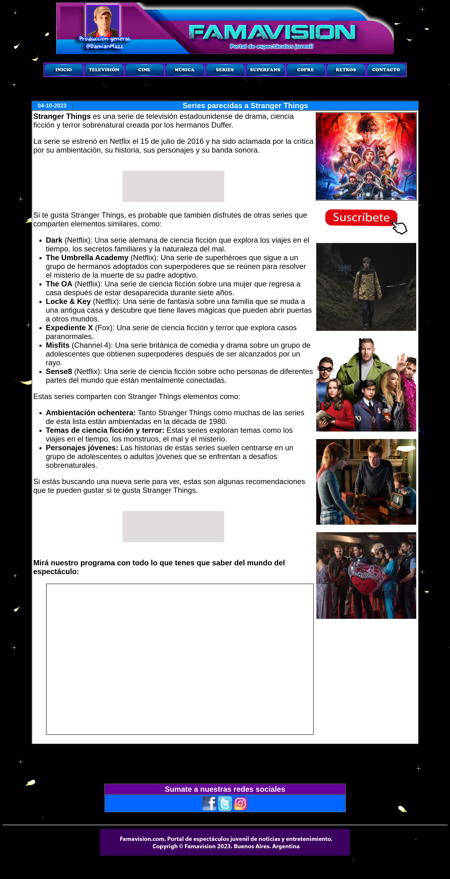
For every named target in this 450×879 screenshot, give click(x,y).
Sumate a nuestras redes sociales (225, 789)
